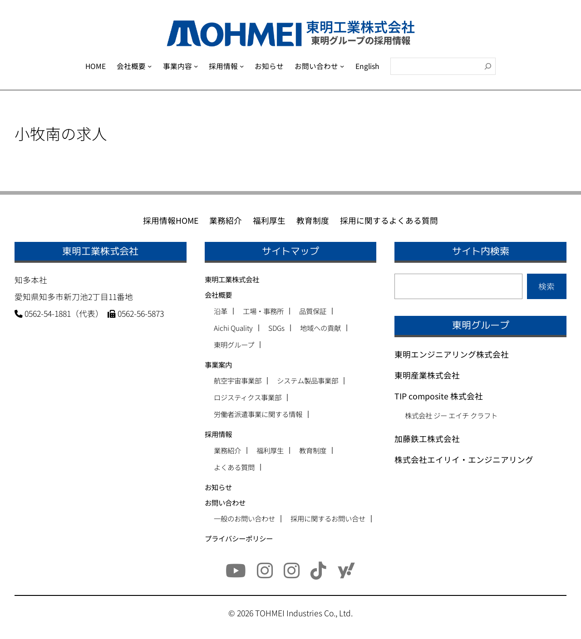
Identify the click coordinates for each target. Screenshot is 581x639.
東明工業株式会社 (232, 279)
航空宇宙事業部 (237, 380)
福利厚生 (270, 450)
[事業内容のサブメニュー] (196, 66)
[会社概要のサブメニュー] (150, 66)
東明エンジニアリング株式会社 (451, 354)
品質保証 (312, 311)
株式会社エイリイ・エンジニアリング (463, 459)
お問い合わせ (225, 502)
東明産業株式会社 (427, 375)
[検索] (488, 66)
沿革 (220, 311)
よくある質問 (234, 467)
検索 (546, 286)
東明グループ (234, 344)
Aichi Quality (233, 327)
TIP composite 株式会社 (438, 396)
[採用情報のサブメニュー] (242, 66)
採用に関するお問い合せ (327, 518)
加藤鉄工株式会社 (427, 438)
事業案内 (218, 364)
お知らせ (218, 487)
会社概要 (218, 295)
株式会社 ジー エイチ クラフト (451, 415)
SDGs (276, 327)
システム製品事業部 (307, 380)
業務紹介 (227, 450)
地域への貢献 (320, 327)
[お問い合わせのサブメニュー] (342, 66)
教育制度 (312, 450)
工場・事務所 (263, 311)
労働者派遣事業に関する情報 (258, 414)
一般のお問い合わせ (244, 518)
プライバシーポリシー (239, 538)
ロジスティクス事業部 (247, 397)
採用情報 (218, 434)
